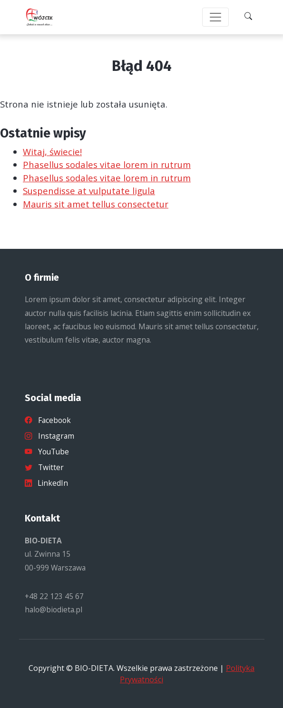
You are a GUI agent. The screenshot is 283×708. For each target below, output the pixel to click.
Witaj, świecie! (52, 151)
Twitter (44, 467)
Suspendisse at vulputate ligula (89, 191)
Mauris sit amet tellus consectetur (95, 204)
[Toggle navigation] (215, 17)
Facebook (48, 420)
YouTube (47, 451)
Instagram (49, 436)
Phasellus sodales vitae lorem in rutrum (107, 164)
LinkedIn (46, 483)
